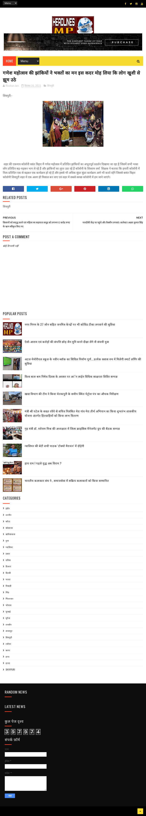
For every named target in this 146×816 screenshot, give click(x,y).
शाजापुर (9, 630)
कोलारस (9, 527)
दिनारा (8, 566)
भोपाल (8, 605)
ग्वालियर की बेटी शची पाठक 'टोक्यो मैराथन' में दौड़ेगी (54, 446)
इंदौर (8, 508)
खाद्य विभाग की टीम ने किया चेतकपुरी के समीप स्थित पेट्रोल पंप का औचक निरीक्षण (72, 394)
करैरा (8, 521)
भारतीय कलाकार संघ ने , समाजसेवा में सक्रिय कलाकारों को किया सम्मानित (67, 480)
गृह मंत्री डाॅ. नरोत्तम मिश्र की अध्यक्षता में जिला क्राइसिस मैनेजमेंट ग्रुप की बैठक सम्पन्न (72, 428)
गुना (7, 540)
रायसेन (9, 624)
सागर (8, 650)
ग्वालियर (9, 547)
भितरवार (9, 598)
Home (9, 61)
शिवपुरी (50, 86)
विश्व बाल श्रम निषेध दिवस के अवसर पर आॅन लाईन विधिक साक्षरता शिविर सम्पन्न (71, 376)
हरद (8, 656)
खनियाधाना (10, 534)
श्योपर (8, 643)
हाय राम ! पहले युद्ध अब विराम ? (43, 463)
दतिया (8, 560)
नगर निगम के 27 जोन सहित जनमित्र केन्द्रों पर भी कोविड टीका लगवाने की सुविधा (70, 324)
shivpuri (10, 669)
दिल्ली (8, 572)
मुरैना (8, 618)
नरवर (8, 579)
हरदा (8, 663)
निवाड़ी (8, 585)
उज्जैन (8, 514)
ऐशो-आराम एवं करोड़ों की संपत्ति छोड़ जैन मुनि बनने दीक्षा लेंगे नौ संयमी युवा (67, 342)
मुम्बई (8, 611)
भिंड (7, 592)
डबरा (8, 553)
